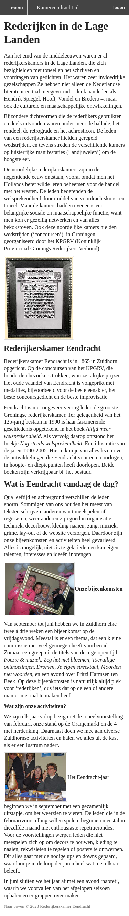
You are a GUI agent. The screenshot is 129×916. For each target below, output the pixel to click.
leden (119, 7)
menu (17, 7)
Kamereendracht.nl (58, 7)
